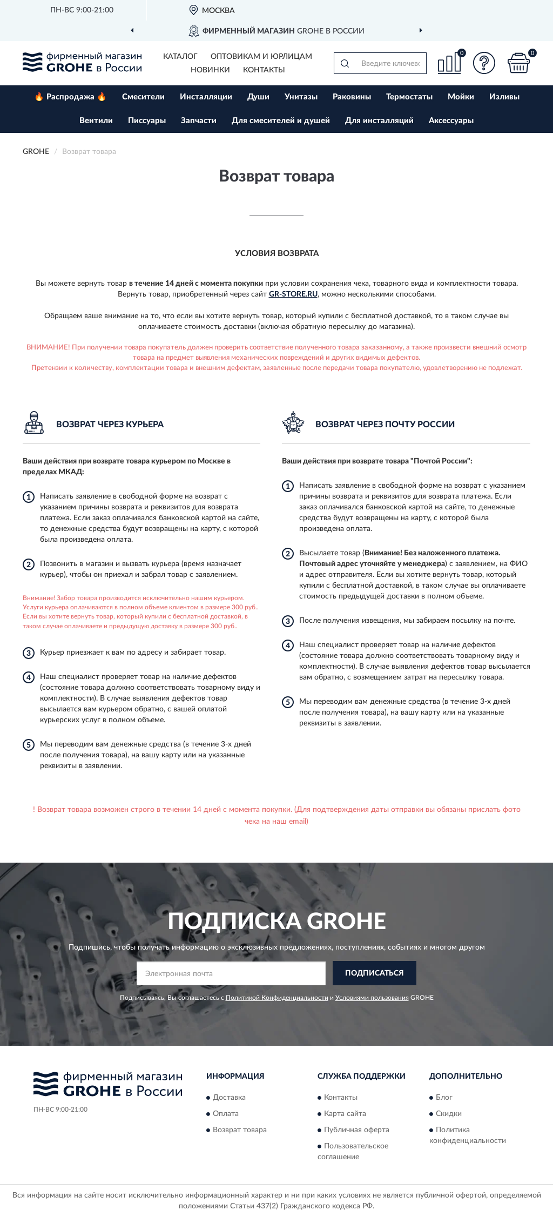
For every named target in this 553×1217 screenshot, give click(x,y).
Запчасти (199, 121)
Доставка (229, 1097)
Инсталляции (206, 97)
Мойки (461, 97)
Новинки (210, 70)
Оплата (226, 1114)
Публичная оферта (356, 1130)
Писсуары (147, 121)
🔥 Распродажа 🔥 (70, 97)
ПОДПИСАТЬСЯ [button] (374, 973)
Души (258, 97)
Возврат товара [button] (240, 1130)
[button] (484, 63)
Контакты (264, 70)
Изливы (504, 97)
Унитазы (301, 97)
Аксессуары (451, 121)
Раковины (352, 97)
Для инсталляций (379, 121)
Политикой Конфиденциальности (277, 997)
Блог (444, 1097)
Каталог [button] (180, 56)
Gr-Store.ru (293, 294)
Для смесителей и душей (281, 121)
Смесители (143, 97)
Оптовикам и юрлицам (261, 56)
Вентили (96, 121)
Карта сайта (345, 1114)
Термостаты (409, 97)
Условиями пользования (372, 997)
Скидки (449, 1114)
